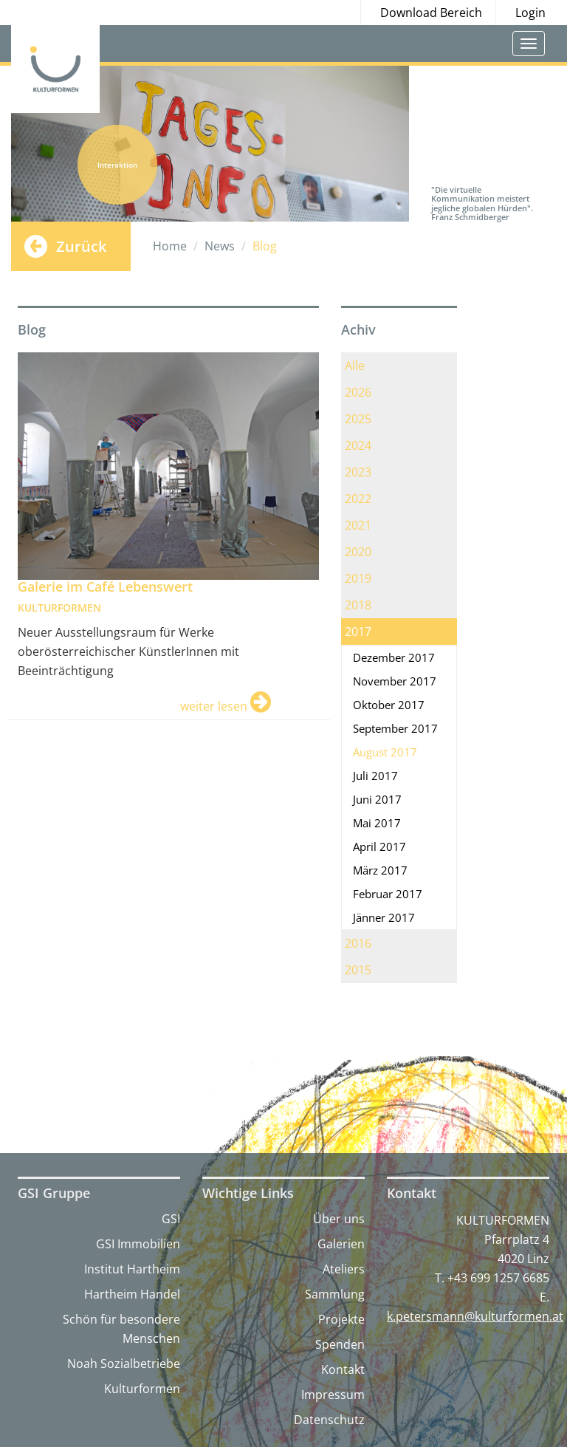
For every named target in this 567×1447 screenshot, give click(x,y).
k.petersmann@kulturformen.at (475, 1316)
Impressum (333, 1394)
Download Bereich (431, 12)
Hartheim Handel (132, 1294)
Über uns (339, 1219)
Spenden (340, 1344)
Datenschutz (329, 1420)
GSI (171, 1219)
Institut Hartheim (132, 1269)
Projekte (341, 1319)
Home (170, 246)
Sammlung (335, 1294)
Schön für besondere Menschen (121, 1329)
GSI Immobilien (138, 1244)
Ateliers (344, 1269)
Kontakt (343, 1369)
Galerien (341, 1244)
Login (530, 12)
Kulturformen (142, 1389)
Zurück (81, 246)
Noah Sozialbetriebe (123, 1363)
